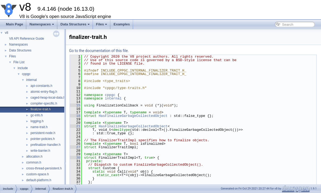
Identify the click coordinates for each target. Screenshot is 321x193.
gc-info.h (37, 115)
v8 (6, 33)
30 (75, 157)
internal (31, 80)
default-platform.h (38, 180)
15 (75, 105)
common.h (33, 162)
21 (75, 126)
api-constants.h (41, 86)
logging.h (37, 121)
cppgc (26, 74)
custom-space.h (37, 174)
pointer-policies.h (43, 139)
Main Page (14, 24)
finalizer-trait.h (41, 109)
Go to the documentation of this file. (99, 51)
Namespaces (41, 24)
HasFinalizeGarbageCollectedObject (133, 115)
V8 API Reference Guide (26, 38)
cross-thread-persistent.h (44, 168)
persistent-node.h (43, 133)
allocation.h (34, 156)
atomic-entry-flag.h (44, 92)
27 (75, 147)
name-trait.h (39, 127)
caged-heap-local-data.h (48, 97)
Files (101, 24)
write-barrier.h (40, 151)
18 (75, 115)
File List (18, 62)
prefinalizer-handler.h (46, 145)
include (23, 68)
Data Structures (75, 24)
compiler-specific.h (44, 103)
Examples (122, 24)
